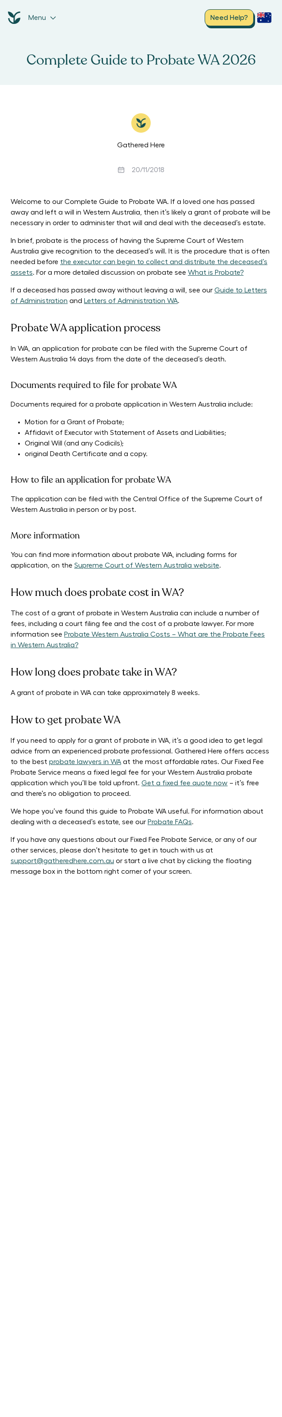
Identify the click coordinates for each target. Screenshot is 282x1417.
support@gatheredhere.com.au (62, 860)
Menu (42, 17)
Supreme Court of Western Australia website (146, 565)
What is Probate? (216, 272)
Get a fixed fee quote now (184, 783)
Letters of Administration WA (131, 300)
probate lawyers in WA (85, 761)
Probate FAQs (170, 822)
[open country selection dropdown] (264, 17)
